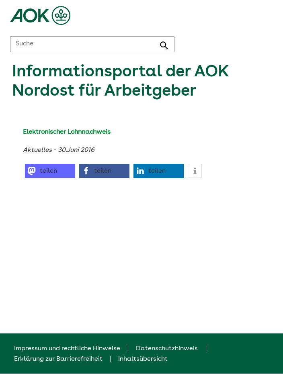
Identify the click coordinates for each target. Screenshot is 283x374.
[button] (50, 171)
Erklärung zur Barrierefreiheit (58, 359)
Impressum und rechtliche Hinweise (67, 348)
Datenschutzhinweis (167, 348)
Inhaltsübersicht (143, 359)
